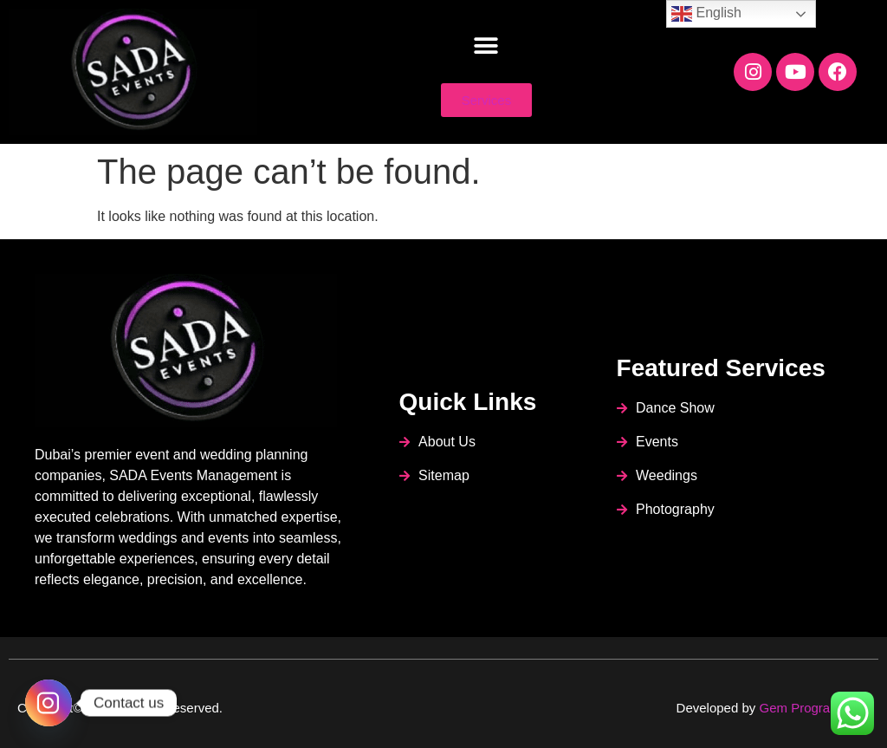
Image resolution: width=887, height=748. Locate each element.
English (706, 13)
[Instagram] (48, 703)
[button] (486, 46)
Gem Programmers (814, 707)
